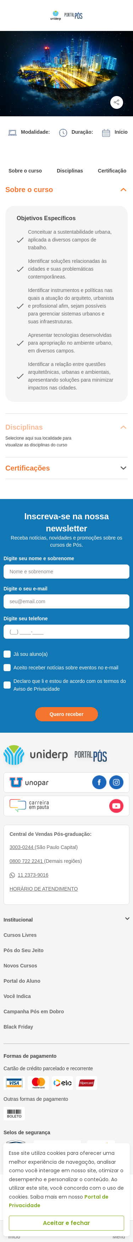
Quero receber (67, 714)
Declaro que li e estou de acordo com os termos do (69, 685)
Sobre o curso (25, 171)
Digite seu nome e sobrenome (39, 558)
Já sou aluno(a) (30, 654)
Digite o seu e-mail (26, 588)
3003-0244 (22, 847)
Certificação (112, 171)
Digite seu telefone (26, 618)
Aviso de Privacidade (36, 689)
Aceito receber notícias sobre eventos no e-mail (65, 667)
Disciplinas (70, 171)
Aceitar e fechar (66, 1223)
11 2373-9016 (29, 875)
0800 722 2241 (27, 861)
